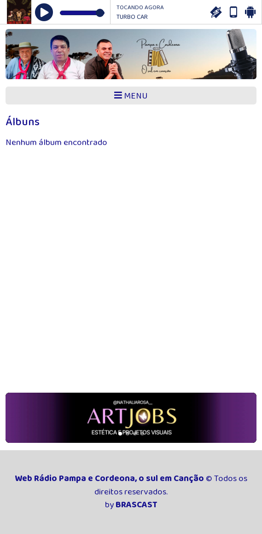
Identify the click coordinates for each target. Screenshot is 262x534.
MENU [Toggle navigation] (131, 96)
